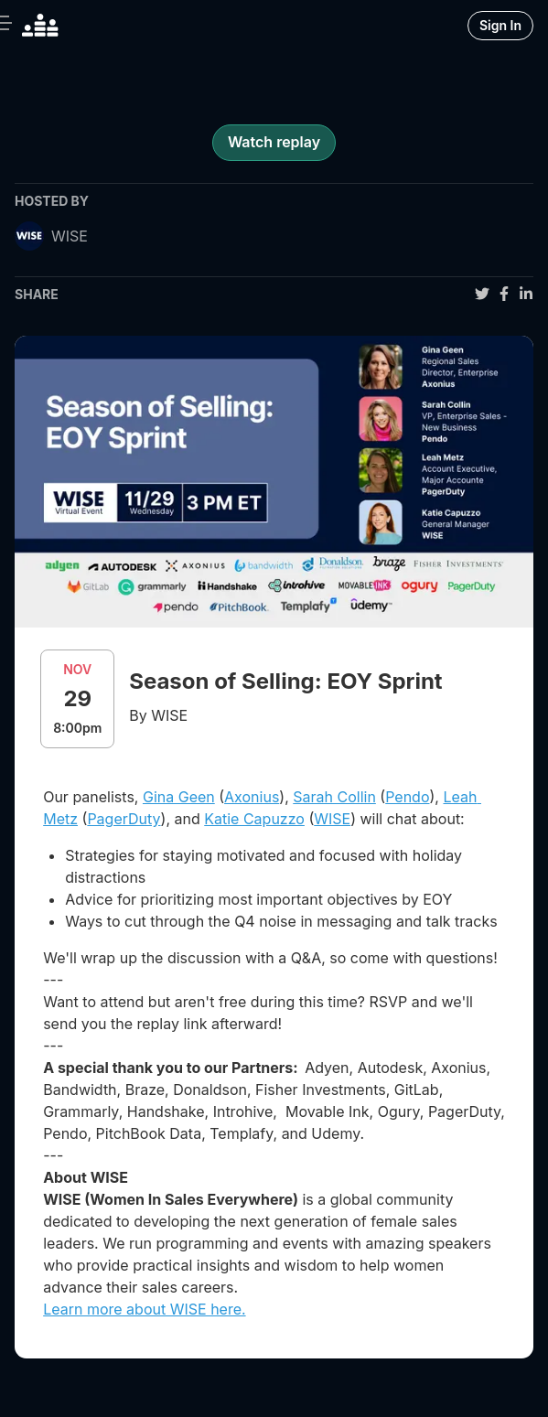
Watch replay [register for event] (274, 142)
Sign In (500, 25)
